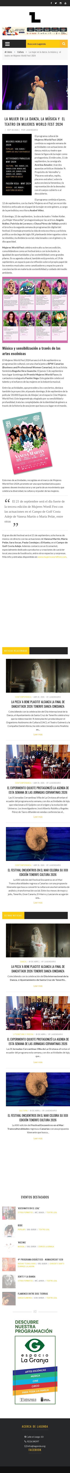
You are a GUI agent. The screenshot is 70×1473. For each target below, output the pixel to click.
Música (9, 187)
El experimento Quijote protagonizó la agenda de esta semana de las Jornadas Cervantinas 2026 (38, 790)
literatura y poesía (23, 1034)
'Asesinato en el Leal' (29, 1208)
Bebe (20, 1225)
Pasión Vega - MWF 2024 (18, 183)
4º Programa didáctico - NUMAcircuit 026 (40, 1259)
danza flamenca (25, 1298)
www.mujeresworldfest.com (52, 556)
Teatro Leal (51, 1212)
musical (21, 1246)
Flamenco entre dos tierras (33, 1293)
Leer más (38, 734)
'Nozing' (22, 1242)
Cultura (20, 52)
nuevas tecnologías (27, 1264)
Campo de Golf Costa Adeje (18, 152)
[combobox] (47, 44)
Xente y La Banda (26, 1276)
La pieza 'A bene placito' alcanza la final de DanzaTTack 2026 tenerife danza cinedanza (38, 704)
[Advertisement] (35, 606)
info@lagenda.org (36, 1446)
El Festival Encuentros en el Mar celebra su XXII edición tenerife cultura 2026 (38, 872)
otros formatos (25, 1212)
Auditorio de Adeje (14, 177)
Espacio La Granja (46, 1246)
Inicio (9, 52)
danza (23, 962)
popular (9, 149)
